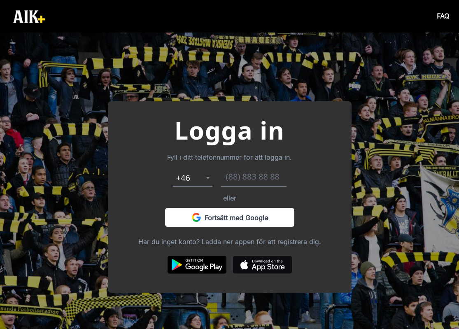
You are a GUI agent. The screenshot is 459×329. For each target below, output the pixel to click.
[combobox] (192, 178)
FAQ (443, 16)
